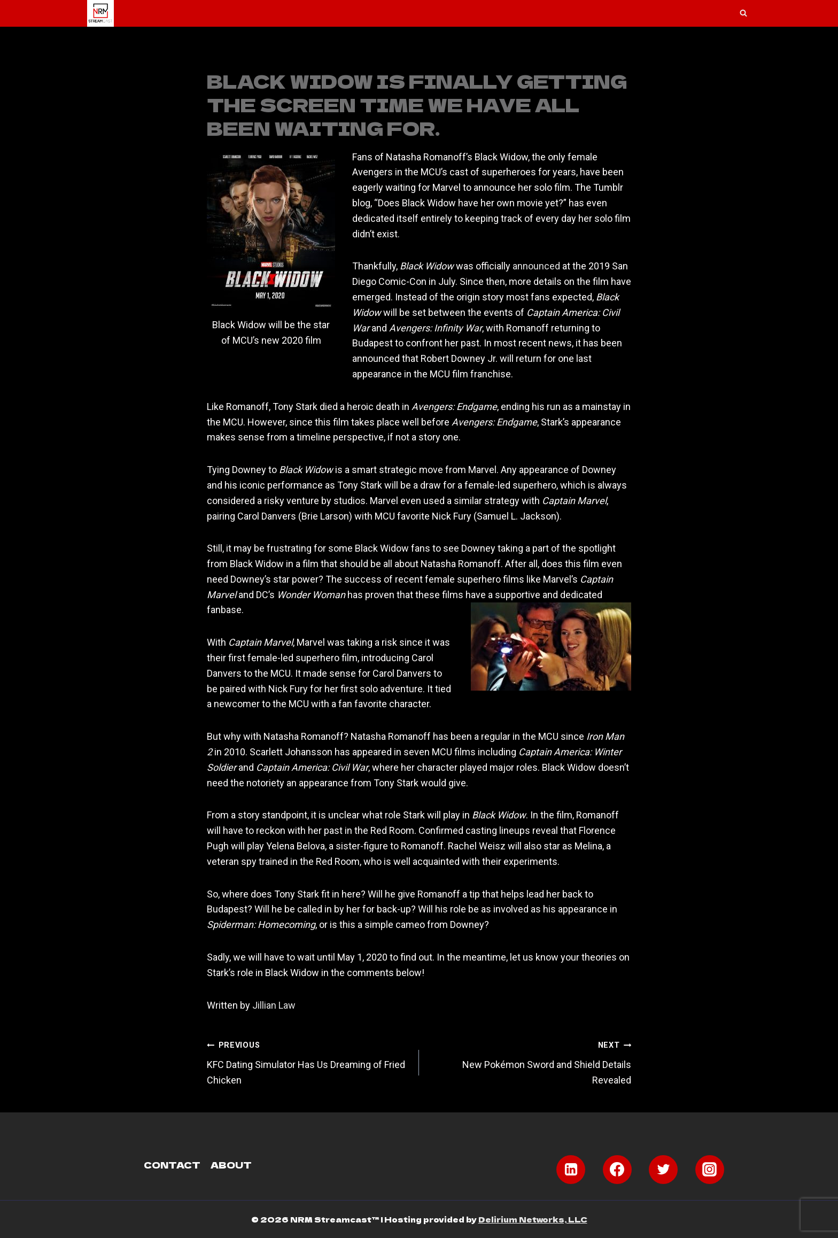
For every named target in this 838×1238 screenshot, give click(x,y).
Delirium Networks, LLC (532, 1219)
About (231, 1164)
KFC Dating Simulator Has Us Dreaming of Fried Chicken (308, 1061)
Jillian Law (274, 1005)
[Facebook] (617, 1169)
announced (536, 266)
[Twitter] (663, 1169)
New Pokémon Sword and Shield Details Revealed (530, 1061)
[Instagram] (709, 1169)
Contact (172, 1164)
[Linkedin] (570, 1169)
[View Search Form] (743, 13)
